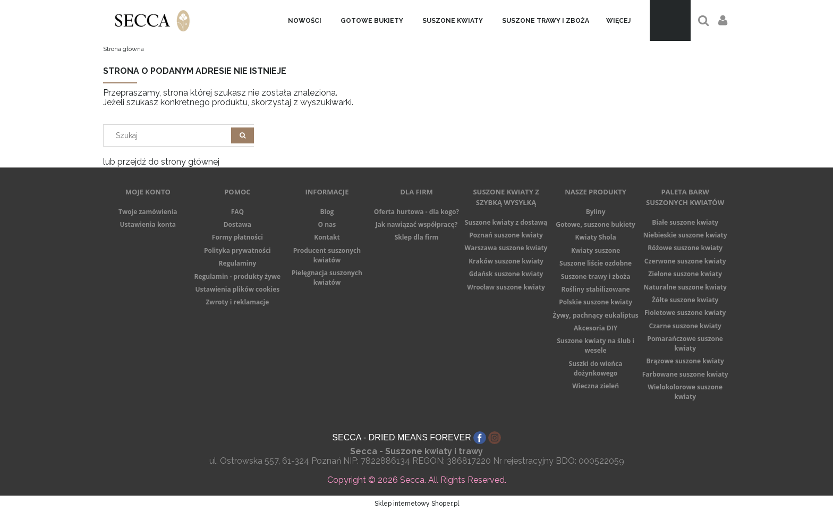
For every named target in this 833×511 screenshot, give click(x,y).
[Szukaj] (242, 135)
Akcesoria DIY (595, 328)
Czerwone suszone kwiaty (685, 261)
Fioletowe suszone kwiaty (685, 312)
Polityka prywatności (237, 250)
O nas (327, 224)
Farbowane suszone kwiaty (685, 374)
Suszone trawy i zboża (596, 276)
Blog (327, 211)
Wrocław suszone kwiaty (506, 287)
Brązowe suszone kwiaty (685, 360)
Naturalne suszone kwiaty (684, 287)
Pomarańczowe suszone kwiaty (685, 343)
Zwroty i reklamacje (237, 301)
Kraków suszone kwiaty (506, 261)
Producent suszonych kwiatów (327, 255)
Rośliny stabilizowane (595, 289)
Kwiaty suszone (595, 250)
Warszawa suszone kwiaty (506, 247)
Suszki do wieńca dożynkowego (596, 368)
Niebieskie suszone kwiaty (685, 235)
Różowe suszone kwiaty (685, 247)
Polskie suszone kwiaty (595, 301)
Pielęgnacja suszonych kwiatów (327, 277)
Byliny (596, 211)
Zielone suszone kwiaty (685, 273)
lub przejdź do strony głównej (161, 162)
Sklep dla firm (417, 237)
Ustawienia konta (148, 224)
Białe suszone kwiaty (685, 222)
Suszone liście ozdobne (595, 263)
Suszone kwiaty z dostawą (506, 222)
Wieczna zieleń (595, 385)
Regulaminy (237, 263)
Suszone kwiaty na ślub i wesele (595, 345)
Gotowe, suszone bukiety (595, 224)
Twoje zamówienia (147, 211)
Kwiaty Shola (595, 237)
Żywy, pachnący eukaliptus (595, 315)
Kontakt (326, 237)
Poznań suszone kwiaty (506, 235)
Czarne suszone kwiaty (685, 325)
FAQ (237, 211)
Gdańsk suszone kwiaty (506, 273)
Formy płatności (237, 237)
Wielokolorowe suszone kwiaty (685, 391)
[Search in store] (170, 135)
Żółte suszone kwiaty (685, 299)
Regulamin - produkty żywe (237, 276)
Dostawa (237, 224)
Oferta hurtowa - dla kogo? (416, 211)
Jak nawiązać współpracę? (417, 224)
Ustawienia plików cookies (237, 289)
